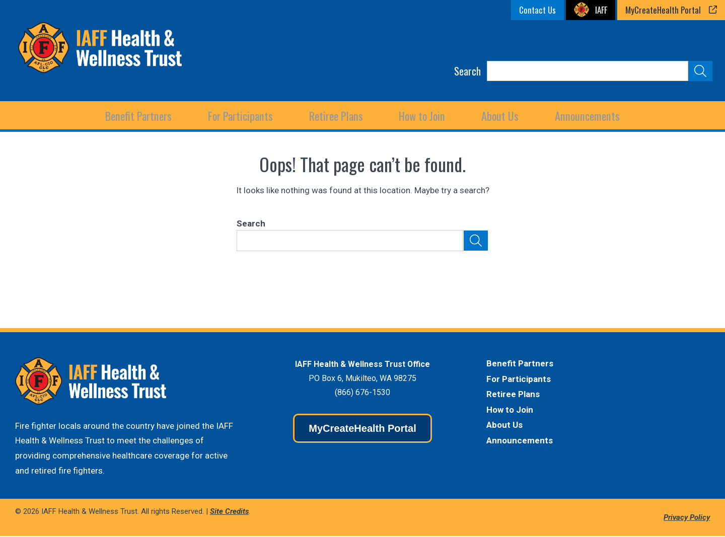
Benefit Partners (519, 364)
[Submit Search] (700, 71)
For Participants (518, 379)
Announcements (585, 115)
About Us (504, 426)
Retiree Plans (513, 395)
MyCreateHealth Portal (663, 10)
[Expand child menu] (140, 115)
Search (467, 71)
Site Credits (229, 511)
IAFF (601, 10)
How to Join (422, 115)
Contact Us (537, 10)
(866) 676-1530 (362, 393)
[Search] (587, 71)
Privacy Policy (687, 517)
